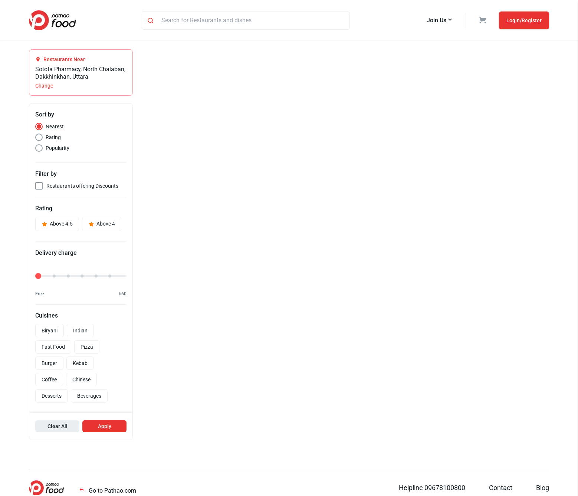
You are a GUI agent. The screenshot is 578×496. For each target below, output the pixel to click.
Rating (53, 137)
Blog (542, 488)
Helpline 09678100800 (432, 488)
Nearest (55, 126)
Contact (500, 488)
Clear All (57, 426)
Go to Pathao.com (107, 490)
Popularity (57, 148)
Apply (104, 426)
